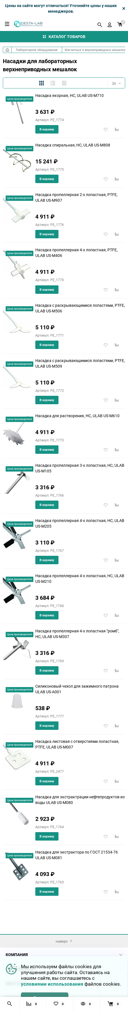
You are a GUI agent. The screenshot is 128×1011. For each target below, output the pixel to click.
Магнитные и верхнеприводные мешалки (95, 50)
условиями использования (52, 984)
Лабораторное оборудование (37, 50)
